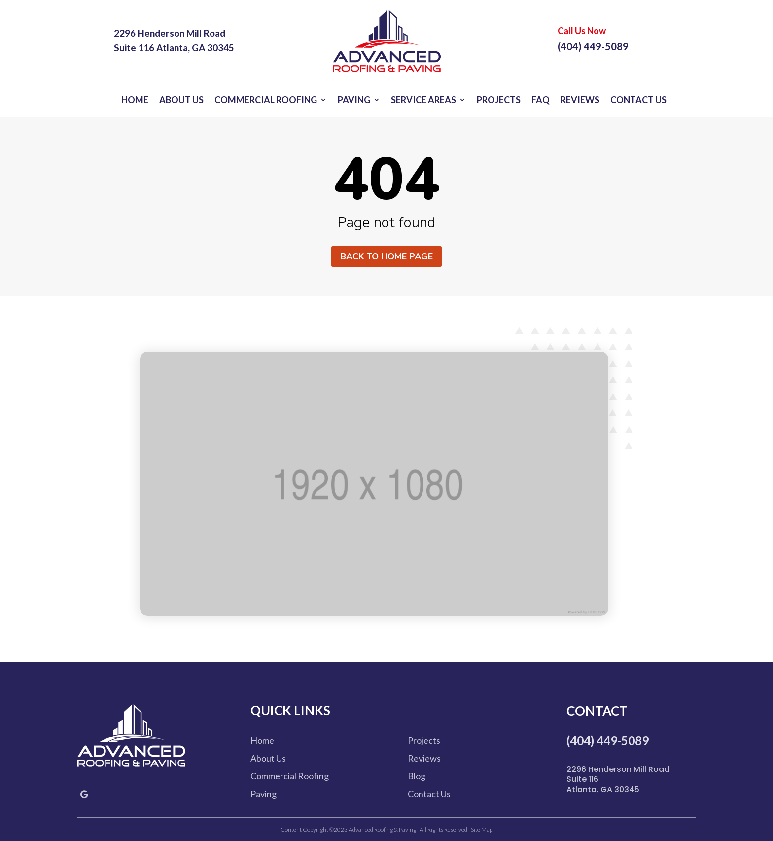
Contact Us (638, 99)
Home (134, 99)
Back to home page (386, 256)
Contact (597, 711)
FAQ (540, 99)
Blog (416, 775)
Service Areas (423, 99)
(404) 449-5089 (593, 46)
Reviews (580, 99)
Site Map (481, 829)
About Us (181, 99)
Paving (354, 99)
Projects (499, 99)
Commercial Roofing (265, 99)
